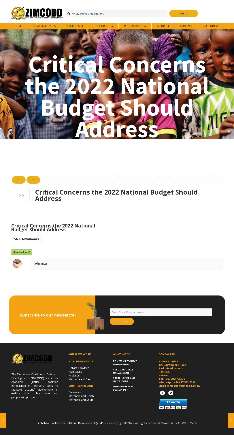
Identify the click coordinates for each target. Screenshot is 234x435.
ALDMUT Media (187, 423)
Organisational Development (123, 388)
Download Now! (21, 252)
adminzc (41, 263)
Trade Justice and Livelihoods (124, 379)
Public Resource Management (123, 371)
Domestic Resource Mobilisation (125, 363)
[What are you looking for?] (116, 13)
